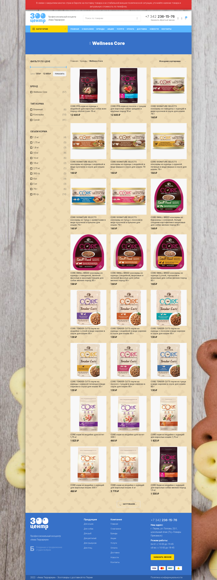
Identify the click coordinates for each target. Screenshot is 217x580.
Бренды (83, 61)
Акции (113, 538)
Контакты (115, 562)
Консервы (38, 114)
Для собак (88, 529)
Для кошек (88, 524)
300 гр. (36, 173)
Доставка (115, 552)
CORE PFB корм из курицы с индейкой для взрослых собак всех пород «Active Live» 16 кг (88, 108)
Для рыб (87, 533)
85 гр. (36, 194)
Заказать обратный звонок (163, 20)
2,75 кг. (37, 168)
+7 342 (160, 16)
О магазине (116, 529)
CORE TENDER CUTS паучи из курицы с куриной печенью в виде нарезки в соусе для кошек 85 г (87, 384)
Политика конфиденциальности (166, 577)
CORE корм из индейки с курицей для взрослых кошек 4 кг (127, 486)
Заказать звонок (162, 557)
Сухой (36, 120)
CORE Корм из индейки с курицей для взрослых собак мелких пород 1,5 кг (168, 487)
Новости (115, 557)
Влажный (38, 109)
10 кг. (36, 153)
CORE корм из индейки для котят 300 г (127, 435)
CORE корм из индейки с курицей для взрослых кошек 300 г (87, 486)
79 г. (35, 189)
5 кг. (35, 184)
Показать (59, 74)
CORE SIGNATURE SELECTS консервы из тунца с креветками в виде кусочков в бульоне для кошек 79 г (88, 221)
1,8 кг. (36, 147)
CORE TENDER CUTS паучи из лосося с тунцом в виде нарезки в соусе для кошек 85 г (128, 384)
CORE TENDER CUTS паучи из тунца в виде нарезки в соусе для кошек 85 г (168, 384)
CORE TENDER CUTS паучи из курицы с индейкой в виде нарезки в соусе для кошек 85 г (128, 331)
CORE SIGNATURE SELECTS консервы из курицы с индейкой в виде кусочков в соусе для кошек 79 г (87, 165)
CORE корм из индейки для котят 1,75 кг (87, 435)
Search (137, 18)
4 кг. (35, 178)
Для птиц (88, 548)
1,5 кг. (36, 137)
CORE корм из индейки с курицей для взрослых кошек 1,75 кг (167, 435)
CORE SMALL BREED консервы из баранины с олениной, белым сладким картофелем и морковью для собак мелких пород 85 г (168, 221)
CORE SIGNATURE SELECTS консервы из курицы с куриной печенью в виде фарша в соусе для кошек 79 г (169, 165)
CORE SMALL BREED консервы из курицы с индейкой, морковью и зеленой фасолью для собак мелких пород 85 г (127, 277)
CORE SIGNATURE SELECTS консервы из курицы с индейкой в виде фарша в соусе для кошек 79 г (128, 165)
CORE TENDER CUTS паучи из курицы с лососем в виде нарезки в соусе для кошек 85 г (168, 331)
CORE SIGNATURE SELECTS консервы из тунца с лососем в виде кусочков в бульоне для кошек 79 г (126, 221)
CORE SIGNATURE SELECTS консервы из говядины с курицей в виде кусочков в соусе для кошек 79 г (168, 110)
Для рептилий (90, 538)
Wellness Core (40, 92)
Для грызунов (90, 543)
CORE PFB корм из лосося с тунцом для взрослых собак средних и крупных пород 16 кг (128, 108)
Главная (74, 61)
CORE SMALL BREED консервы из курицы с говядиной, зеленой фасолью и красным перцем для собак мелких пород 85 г (87, 277)
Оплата (114, 548)
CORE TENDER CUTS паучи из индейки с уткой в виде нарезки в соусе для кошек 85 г (87, 331)
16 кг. (36, 158)
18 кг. (36, 163)
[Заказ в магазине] (173, 61)
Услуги (114, 543)
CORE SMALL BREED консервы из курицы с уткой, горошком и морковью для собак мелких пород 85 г (169, 277)
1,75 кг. (37, 142)
